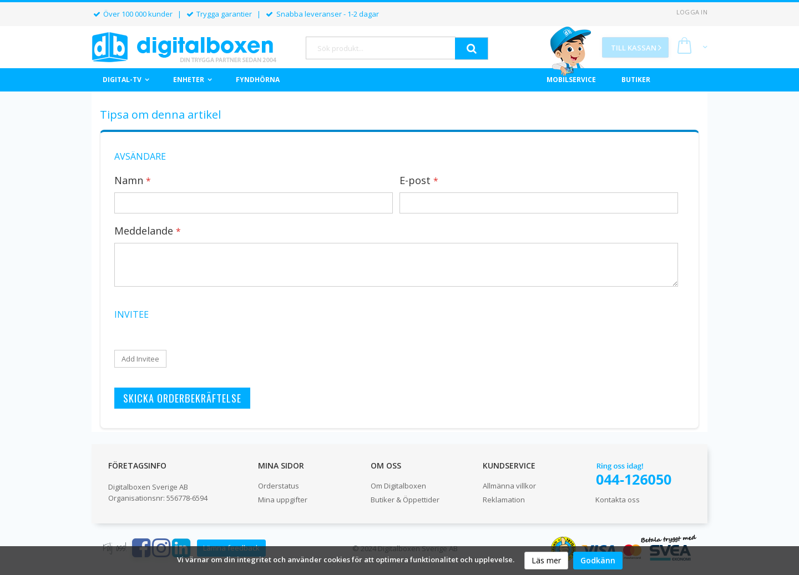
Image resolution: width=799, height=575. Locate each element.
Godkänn (597, 560)
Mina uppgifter (282, 500)
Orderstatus (278, 486)
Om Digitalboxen (398, 486)
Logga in (691, 12)
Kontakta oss (617, 500)
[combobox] (381, 48)
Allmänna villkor (509, 486)
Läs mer (546, 560)
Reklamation (504, 500)
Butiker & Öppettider (405, 500)
